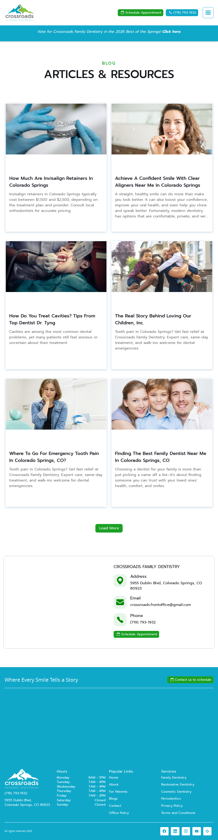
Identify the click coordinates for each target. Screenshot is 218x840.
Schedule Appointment (140, 12)
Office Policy (119, 813)
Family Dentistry (173, 777)
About (113, 784)
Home (113, 777)
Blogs (113, 798)
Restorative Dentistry (177, 784)
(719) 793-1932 (182, 12)
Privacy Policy (172, 806)
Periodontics (171, 798)
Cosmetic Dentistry (176, 791)
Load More (109, 528)
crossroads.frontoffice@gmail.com (160, 605)
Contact (115, 806)
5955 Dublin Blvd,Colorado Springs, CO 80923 (27, 802)
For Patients (118, 791)
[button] (208, 12)
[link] (164, 831)
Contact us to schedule (190, 679)
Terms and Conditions (178, 813)
